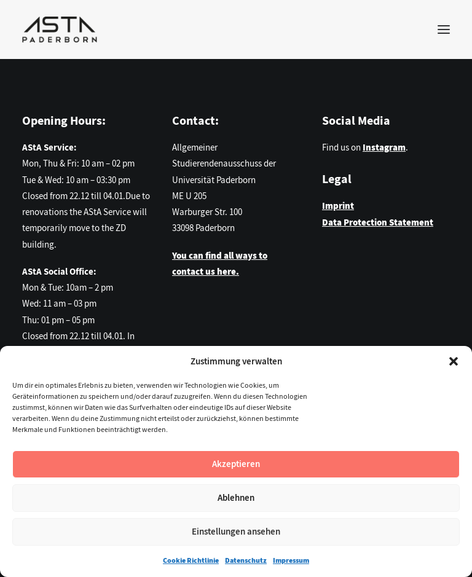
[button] (453, 361)
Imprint (338, 206)
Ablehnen (236, 498)
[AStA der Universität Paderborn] (59, 29)
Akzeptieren (236, 464)
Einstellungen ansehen (236, 531)
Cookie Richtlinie (191, 560)
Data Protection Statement (377, 222)
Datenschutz (246, 560)
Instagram (384, 147)
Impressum (291, 560)
